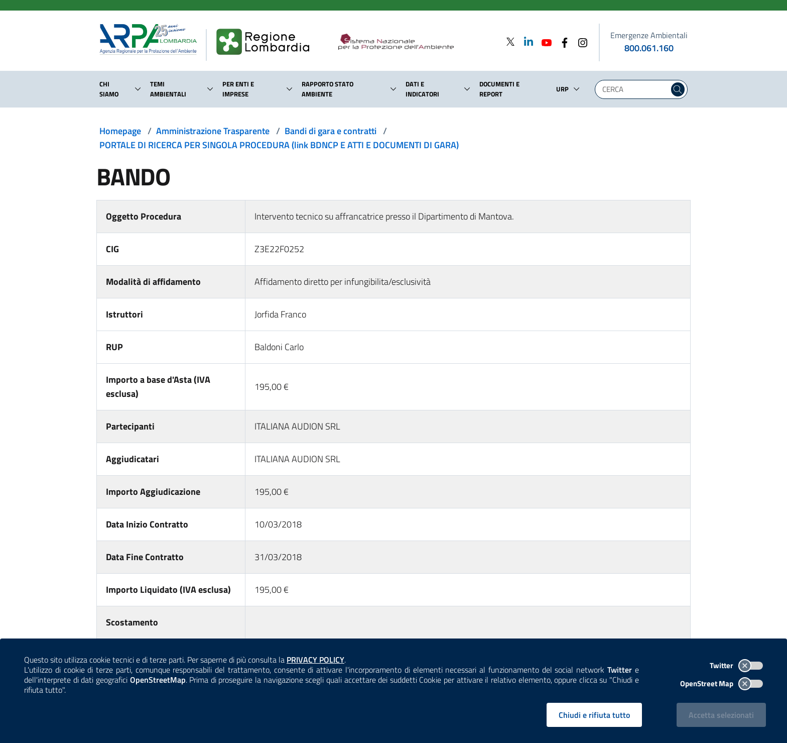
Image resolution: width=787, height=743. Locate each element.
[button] (138, 89)
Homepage (120, 131)
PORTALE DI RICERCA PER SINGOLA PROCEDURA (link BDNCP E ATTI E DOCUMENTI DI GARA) (279, 145)
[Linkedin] (525, 41)
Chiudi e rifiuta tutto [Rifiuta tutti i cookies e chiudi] (594, 715)
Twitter (736, 665)
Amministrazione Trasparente (213, 131)
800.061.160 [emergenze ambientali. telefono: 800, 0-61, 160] (649, 48)
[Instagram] (580, 41)
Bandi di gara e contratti (330, 131)
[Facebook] (562, 41)
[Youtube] (544, 41)
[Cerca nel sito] (678, 89)
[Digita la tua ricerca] (634, 89)
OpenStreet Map (721, 683)
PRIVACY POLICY (315, 660)
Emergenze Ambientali (649, 35)
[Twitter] (510, 41)
